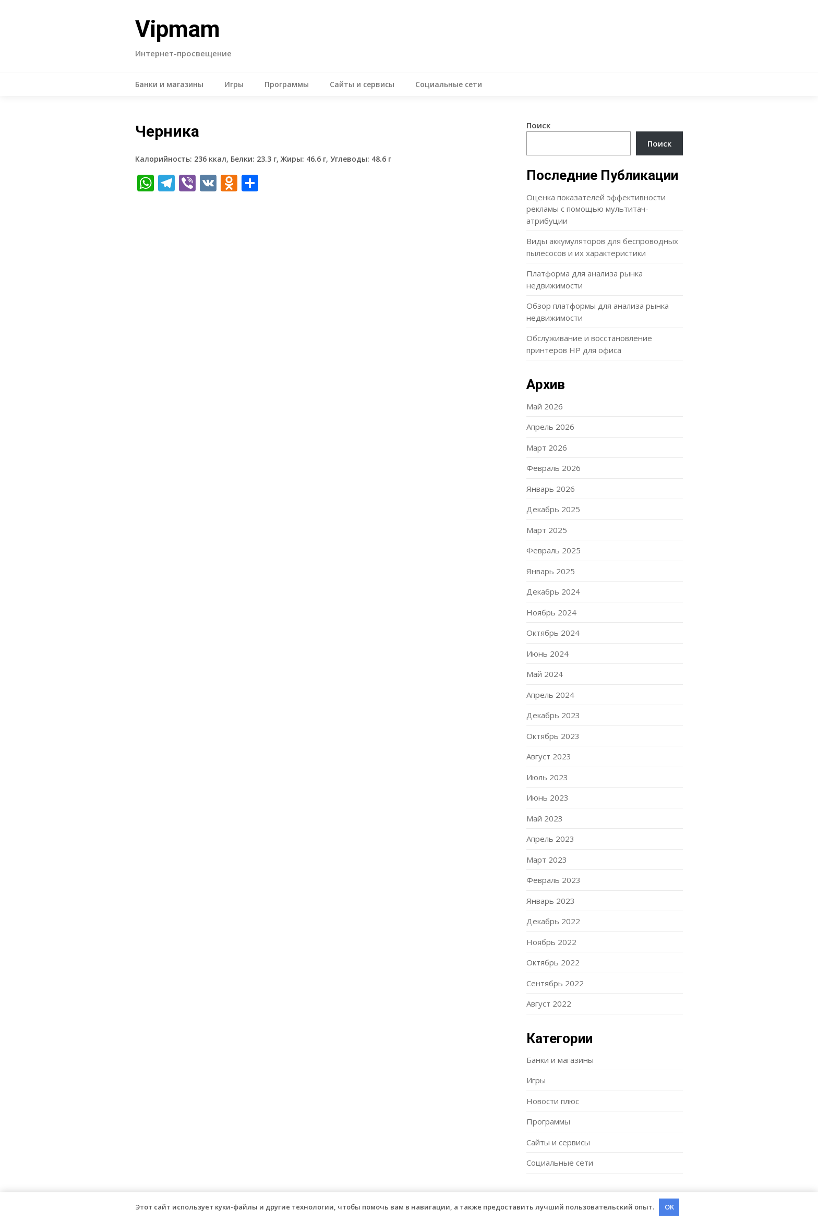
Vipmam (177, 29)
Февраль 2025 (553, 550)
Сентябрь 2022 (555, 983)
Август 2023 (548, 756)
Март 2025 (546, 530)
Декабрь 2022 (553, 921)
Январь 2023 (550, 901)
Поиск (538, 125)
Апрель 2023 (550, 838)
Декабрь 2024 (553, 591)
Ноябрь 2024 (551, 612)
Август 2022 (548, 1003)
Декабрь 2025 (553, 509)
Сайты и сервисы (362, 84)
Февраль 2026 (553, 468)
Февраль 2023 (553, 880)
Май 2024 (544, 674)
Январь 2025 (550, 571)
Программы (286, 84)
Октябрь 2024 (553, 632)
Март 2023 (546, 859)
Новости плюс (552, 1101)
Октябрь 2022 (553, 962)
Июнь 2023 (547, 797)
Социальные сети (448, 84)
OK (669, 1207)
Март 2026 (546, 447)
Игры (234, 84)
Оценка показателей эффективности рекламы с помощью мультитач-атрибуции (596, 209)
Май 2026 (544, 406)
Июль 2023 (547, 777)
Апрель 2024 (550, 694)
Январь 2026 (550, 488)
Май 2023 (544, 818)
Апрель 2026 (550, 426)
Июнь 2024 (547, 653)
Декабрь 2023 (553, 715)
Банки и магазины (169, 84)
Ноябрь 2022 (551, 942)
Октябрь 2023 (553, 736)
